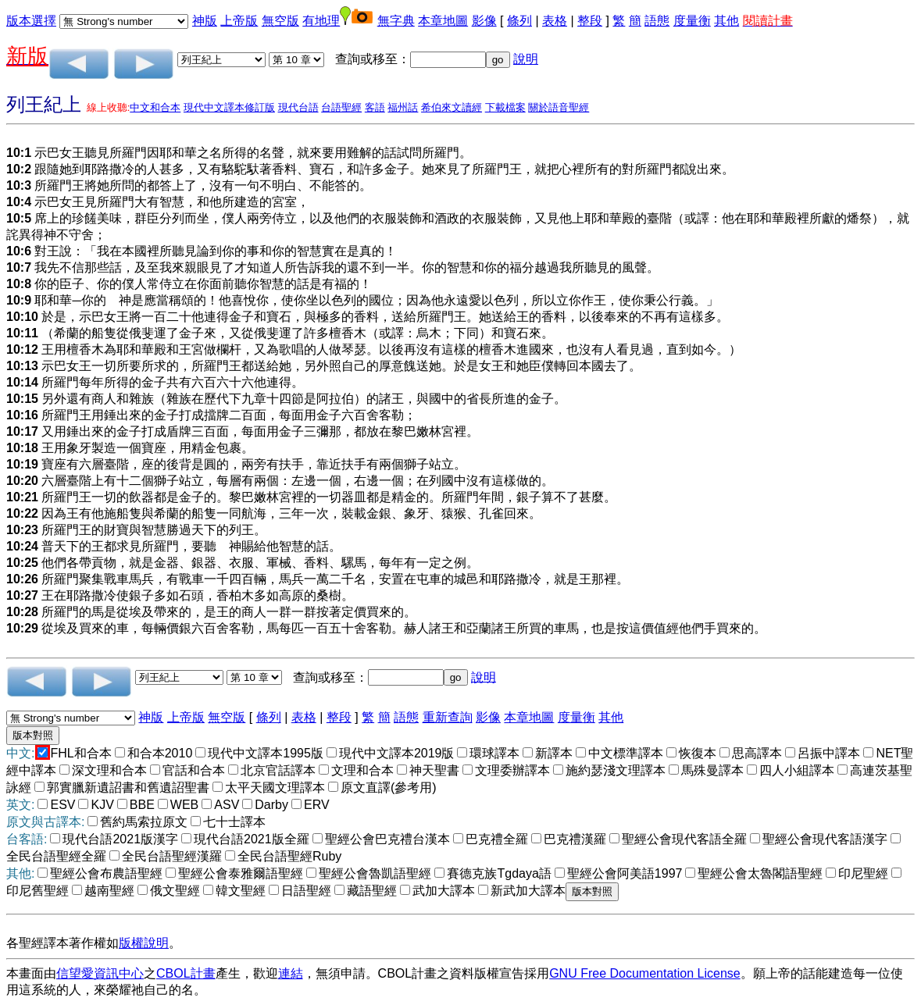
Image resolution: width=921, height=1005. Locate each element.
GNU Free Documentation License (645, 973)
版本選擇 (31, 20)
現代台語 (298, 107)
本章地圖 (443, 20)
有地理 (321, 20)
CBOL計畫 (186, 973)
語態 (656, 20)
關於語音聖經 (558, 107)
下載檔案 (505, 107)
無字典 (396, 20)
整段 (589, 20)
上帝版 (239, 20)
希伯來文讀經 (451, 107)
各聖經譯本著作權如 (62, 943)
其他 (726, 20)
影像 (484, 20)
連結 (290, 973)
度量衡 (692, 20)
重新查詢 (448, 717)
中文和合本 (155, 107)
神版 (204, 20)
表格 (554, 20)
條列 (519, 20)
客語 (375, 107)
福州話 (402, 107)
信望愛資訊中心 (100, 973)
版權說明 (144, 943)
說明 (525, 59)
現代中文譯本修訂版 (229, 107)
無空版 (280, 20)
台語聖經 (341, 107)
